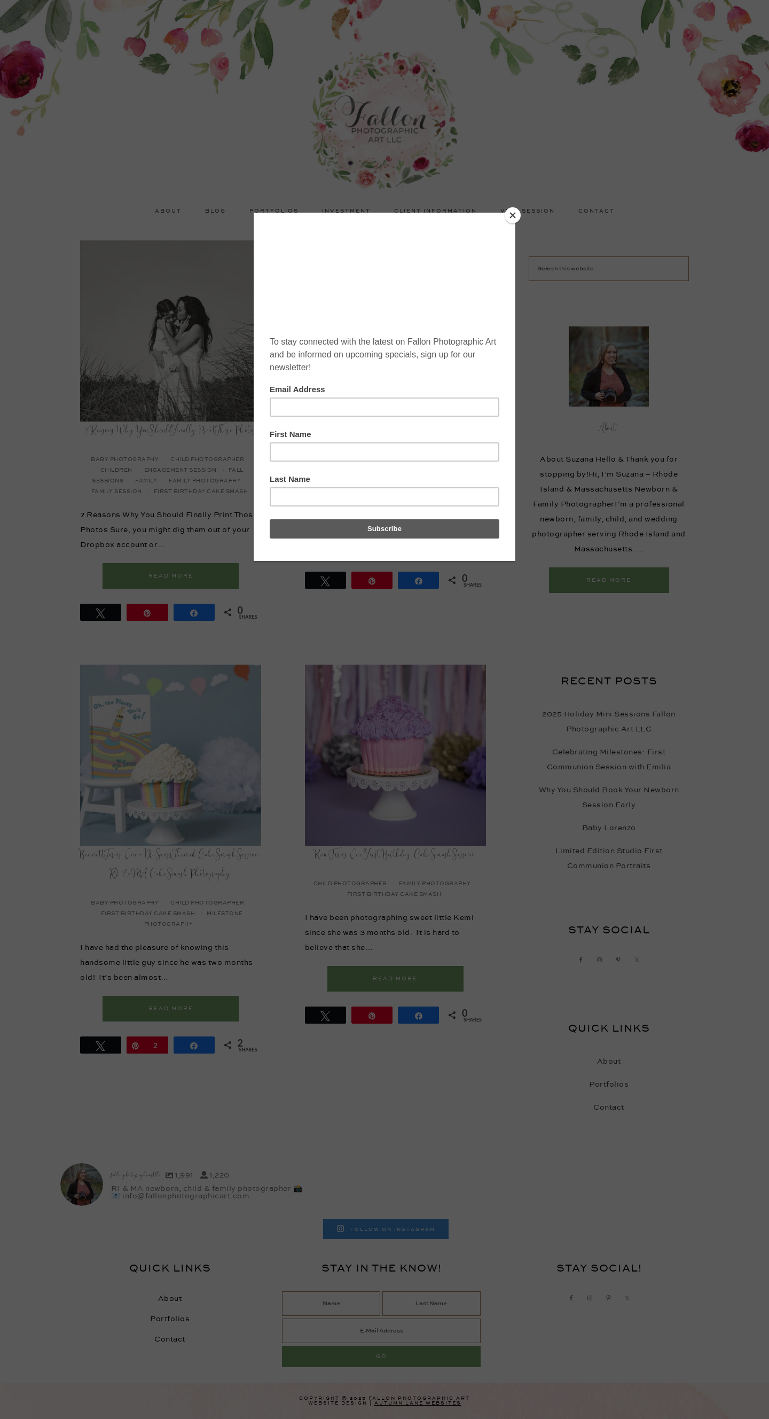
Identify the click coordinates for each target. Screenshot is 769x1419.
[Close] (513, 215)
